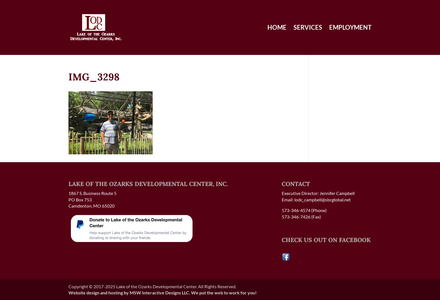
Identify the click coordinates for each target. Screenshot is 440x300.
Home (277, 28)
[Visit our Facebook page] (286, 259)
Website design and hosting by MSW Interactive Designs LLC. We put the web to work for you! (162, 292)
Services (308, 28)
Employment (350, 28)
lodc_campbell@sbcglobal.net (322, 199)
